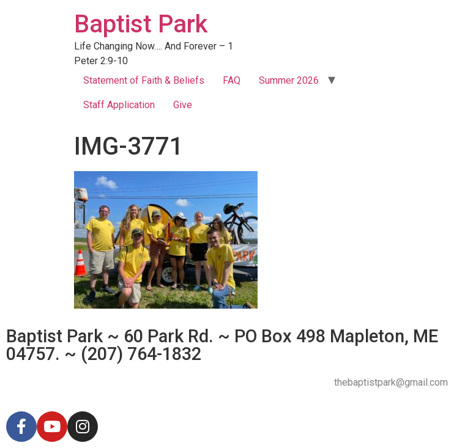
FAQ (231, 80)
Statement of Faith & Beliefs (143, 80)
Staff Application (119, 105)
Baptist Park (140, 24)
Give (182, 105)
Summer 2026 (289, 80)
